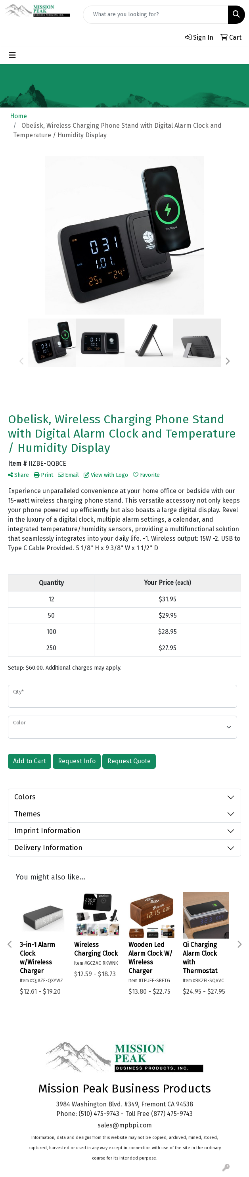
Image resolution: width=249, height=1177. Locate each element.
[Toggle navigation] (12, 55)
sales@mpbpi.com (125, 1125)
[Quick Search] (155, 15)
